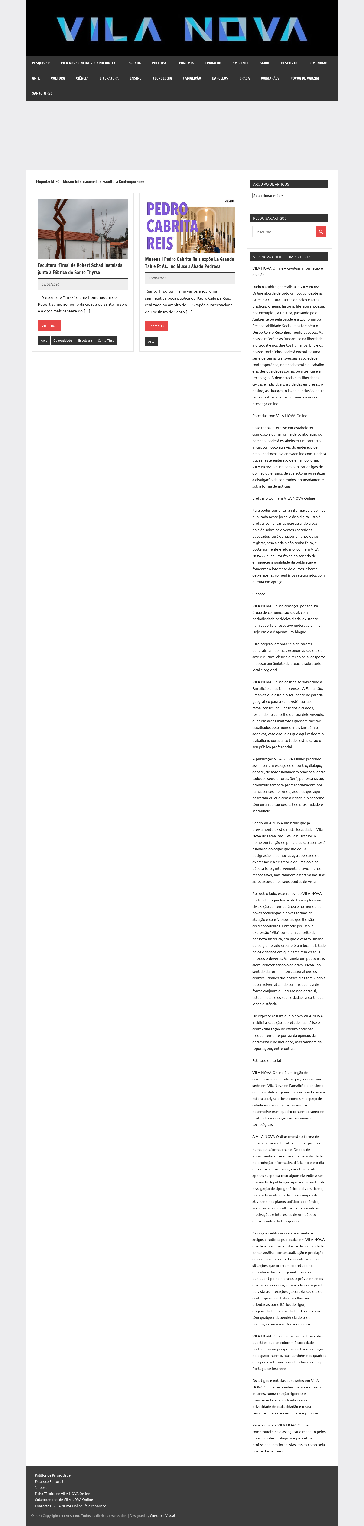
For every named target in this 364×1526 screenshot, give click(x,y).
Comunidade (319, 63)
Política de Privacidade (53, 1475)
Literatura (109, 78)
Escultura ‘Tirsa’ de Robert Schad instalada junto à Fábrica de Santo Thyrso (81, 268)
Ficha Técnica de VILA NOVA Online (62, 1493)
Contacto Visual (162, 1515)
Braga (244, 78)
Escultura (87, 341)
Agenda (134, 63)
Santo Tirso (42, 93)
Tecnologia (162, 78)
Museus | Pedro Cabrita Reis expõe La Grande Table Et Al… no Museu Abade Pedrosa (184, 266)
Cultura (58, 78)
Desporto (289, 63)
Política (159, 63)
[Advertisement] (182, 135)
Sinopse (41, 1487)
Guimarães (270, 78)
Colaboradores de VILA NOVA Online (64, 1499)
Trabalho (213, 63)
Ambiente (240, 63)
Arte (36, 78)
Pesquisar (41, 63)
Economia (185, 63)
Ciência (82, 78)
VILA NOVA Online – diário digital (89, 63)
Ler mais (48, 325)
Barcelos (220, 78)
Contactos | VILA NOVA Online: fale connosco (70, 1506)
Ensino (136, 78)
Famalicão (192, 78)
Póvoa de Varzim (305, 78)
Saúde (265, 63)
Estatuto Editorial (49, 1481)
